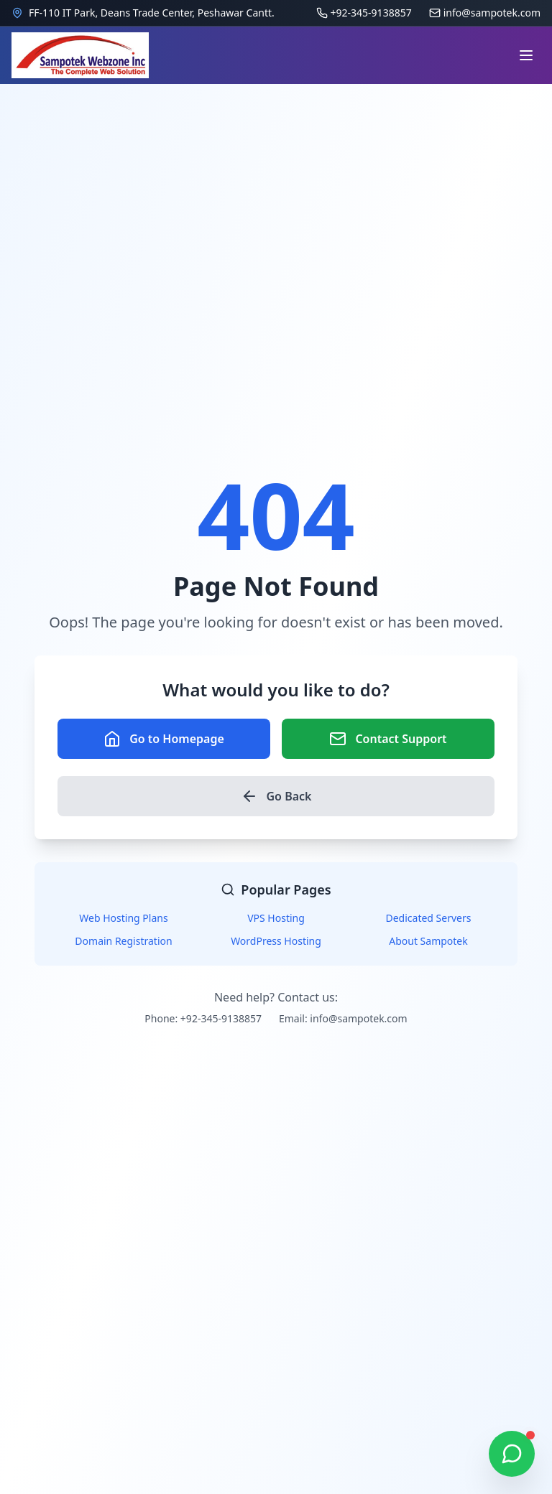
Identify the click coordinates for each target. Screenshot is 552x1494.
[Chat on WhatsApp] (512, 1454)
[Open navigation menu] (526, 55)
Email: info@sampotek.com (343, 1018)
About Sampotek (428, 941)
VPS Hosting (276, 918)
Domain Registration (123, 941)
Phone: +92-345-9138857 (203, 1018)
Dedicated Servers (429, 918)
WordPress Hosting (276, 941)
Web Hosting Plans (123, 918)
